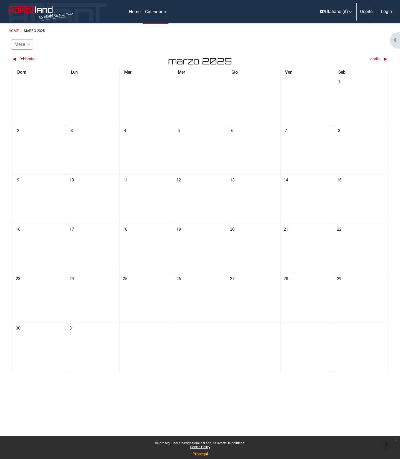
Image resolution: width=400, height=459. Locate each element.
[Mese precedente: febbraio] (59, 59)
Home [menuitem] (135, 11)
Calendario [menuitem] (155, 11)
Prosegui (200, 454)
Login (386, 11)
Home (14, 31)
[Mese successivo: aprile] (341, 59)
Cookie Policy (200, 447)
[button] (335, 11)
